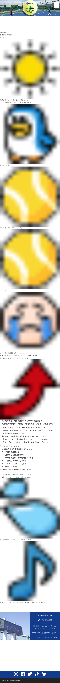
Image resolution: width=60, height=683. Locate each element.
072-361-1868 (46, 620)
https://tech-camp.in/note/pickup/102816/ (15, 469)
